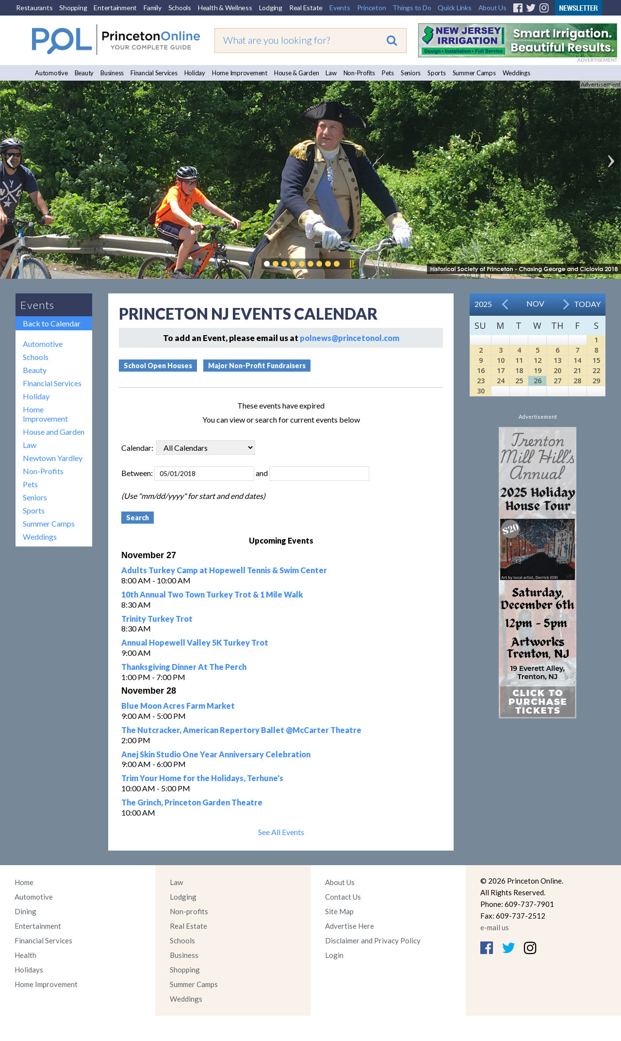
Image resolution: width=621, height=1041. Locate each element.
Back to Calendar (52, 323)
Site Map (339, 911)
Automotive (51, 73)
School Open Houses (158, 365)
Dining (25, 911)
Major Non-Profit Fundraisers (257, 365)
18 (519, 370)
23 (481, 380)
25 (519, 380)
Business (112, 73)
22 (596, 370)
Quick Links (454, 7)
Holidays (29, 969)
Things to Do (411, 7)
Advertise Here (349, 926)
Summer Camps (474, 73)
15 (596, 360)
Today (587, 303)
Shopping (73, 7)
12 (537, 360)
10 (501, 360)
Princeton (371, 7)
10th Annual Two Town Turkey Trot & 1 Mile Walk (212, 594)
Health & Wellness (225, 7)
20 (557, 370)
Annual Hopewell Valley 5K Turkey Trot (194, 642)
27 (557, 380)
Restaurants (34, 7)
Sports (436, 73)
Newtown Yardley (52, 457)
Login (334, 955)
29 (596, 380)
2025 (483, 303)
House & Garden (296, 73)
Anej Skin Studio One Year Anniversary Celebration (215, 754)
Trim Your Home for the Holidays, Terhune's (202, 778)
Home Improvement (239, 73)
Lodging (270, 7)
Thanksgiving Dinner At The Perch (183, 666)
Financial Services (154, 73)
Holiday (194, 73)
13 (557, 360)
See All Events (281, 831)
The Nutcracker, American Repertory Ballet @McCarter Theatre (241, 729)
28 (577, 380)
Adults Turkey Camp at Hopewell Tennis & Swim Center (224, 570)
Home (24, 882)
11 (519, 360)
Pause (351, 263)
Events (339, 7)
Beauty (84, 73)
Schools (179, 7)
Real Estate (306, 7)
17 (501, 370)
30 (481, 390)
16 (481, 370)
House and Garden (53, 431)
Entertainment (115, 7)
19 (537, 370)
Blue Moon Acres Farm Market (178, 705)
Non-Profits (359, 73)
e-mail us (494, 927)
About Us (492, 7)
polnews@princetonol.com (349, 337)
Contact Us (343, 896)
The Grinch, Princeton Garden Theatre (191, 802)
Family (153, 7)
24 (501, 380)
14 (577, 360)
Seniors (411, 73)
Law (331, 73)
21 (577, 370)
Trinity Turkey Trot (157, 618)
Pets (388, 73)
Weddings (516, 73)
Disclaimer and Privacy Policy (373, 940)
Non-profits (189, 911)
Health (25, 955)
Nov (535, 303)
